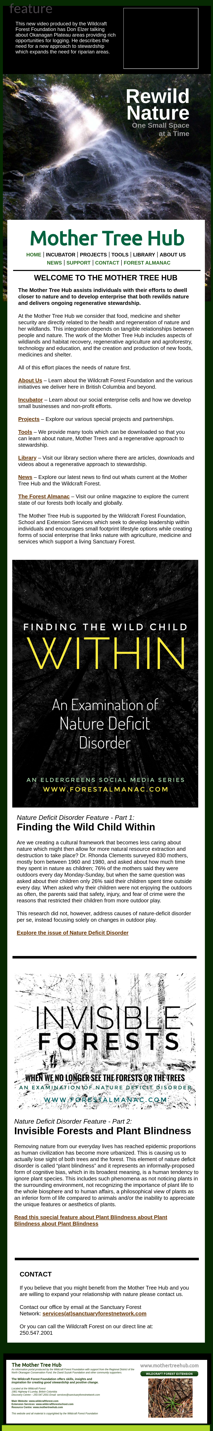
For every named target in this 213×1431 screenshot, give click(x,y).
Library (27, 458)
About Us (30, 380)
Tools (25, 432)
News (25, 477)
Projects (29, 419)
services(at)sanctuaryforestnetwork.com (94, 1313)
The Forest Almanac (44, 496)
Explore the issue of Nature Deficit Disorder (73, 933)
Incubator (30, 400)
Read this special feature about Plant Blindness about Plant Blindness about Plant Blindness (90, 1220)
